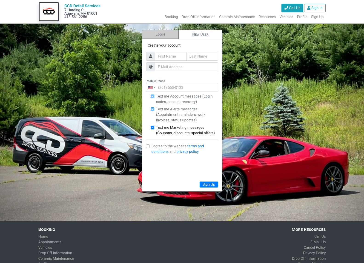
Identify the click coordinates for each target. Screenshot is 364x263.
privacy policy (188, 151)
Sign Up (317, 17)
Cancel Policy (315, 247)
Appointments (49, 242)
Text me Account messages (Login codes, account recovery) (184, 99)
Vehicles (286, 17)
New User (200, 34)
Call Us (292, 8)
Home (43, 236)
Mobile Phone (156, 81)
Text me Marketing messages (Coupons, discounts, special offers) (185, 130)
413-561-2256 (75, 17)
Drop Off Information (198, 17)
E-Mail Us (318, 242)
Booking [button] (171, 17)
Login (160, 34)
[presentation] (182, 167)
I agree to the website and (178, 149)
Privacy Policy (314, 253)
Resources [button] (267, 17)
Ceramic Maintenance (237, 17)
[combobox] (151, 87)
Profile (302, 17)
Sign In (314, 8)
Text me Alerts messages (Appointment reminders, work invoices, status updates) (181, 114)
